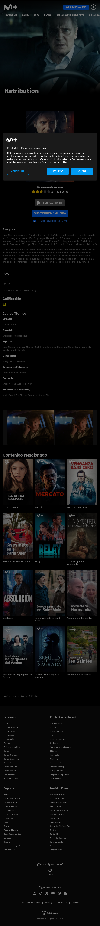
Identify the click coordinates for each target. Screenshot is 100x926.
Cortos (7, 743)
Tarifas (53, 830)
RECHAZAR (58, 171)
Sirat (52, 735)
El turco (53, 751)
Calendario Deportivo (13, 846)
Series (25, 14)
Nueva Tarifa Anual (58, 838)
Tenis (6, 822)
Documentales (10, 774)
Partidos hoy (9, 850)
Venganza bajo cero (77, 507)
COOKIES (75, 902)
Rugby (6, 826)
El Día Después (10, 810)
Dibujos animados (57, 770)
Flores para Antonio (58, 739)
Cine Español (9, 731)
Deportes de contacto (13, 834)
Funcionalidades (57, 798)
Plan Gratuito (55, 822)
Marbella (54, 759)
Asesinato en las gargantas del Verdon (18, 675)
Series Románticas (11, 759)
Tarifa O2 (54, 834)
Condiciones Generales (60, 810)
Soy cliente (49, 203)
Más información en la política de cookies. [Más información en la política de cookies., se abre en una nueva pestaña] (48, 162)
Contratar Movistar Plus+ (60, 826)
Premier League (11, 806)
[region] (50, 157)
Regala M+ (10, 14)
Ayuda (50, 871)
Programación (56, 850)
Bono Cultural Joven (59, 802)
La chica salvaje (10, 507)
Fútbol (48, 14)
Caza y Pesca (55, 778)
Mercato (39, 507)
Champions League (12, 798)
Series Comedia (10, 767)
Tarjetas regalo (56, 842)
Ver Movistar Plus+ (58, 794)
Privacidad (62, 902)
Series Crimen (10, 770)
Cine (37, 14)
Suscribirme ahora (76, 7)
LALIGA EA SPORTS (11, 802)
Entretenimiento (11, 778)
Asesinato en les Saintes (79, 674)
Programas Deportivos (59, 774)
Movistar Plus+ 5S (57, 814)
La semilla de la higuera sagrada (47, 675)
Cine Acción (9, 739)
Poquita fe (54, 755)
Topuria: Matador (11, 830)
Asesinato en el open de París (17, 561)
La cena (53, 727)
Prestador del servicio (31, 902)
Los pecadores (56, 731)
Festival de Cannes (58, 763)
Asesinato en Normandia (79, 618)
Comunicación (56, 846)
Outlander (54, 743)
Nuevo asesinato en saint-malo (48, 619)
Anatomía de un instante (60, 747)
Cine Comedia (10, 735)
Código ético (55, 818)
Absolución (8, 618)
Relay (37, 561)
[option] (31, 427)
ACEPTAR (82, 171)
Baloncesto (8, 818)
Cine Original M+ (11, 727)
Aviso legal (49, 902)
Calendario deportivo (70, 14)
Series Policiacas (11, 763)
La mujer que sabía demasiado (76, 562)
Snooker (7, 842)
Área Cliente (55, 806)
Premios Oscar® (57, 767)
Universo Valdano (11, 814)
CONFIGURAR (18, 171)
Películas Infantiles (12, 747)
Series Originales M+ (12, 755)
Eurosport (8, 838)
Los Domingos (56, 723)
